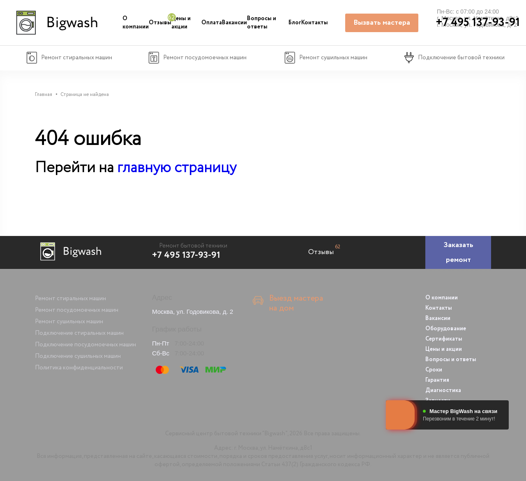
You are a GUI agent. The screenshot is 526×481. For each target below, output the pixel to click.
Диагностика (443, 390)
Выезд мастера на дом (296, 303)
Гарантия (437, 380)
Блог (294, 23)
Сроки (433, 370)
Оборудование (445, 329)
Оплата (211, 23)
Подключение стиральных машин (79, 333)
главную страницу (176, 168)
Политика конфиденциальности (79, 368)
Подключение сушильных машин (78, 356)
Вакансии (234, 23)
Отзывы (160, 23)
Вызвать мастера (381, 22)
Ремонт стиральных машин (70, 298)
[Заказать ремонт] (458, 252)
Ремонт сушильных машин (69, 322)
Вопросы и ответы (261, 22)
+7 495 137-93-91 (186, 255)
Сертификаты (443, 339)
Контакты (314, 23)
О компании (135, 22)
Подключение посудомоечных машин (85, 345)
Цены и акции (181, 22)
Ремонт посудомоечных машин (76, 310)
